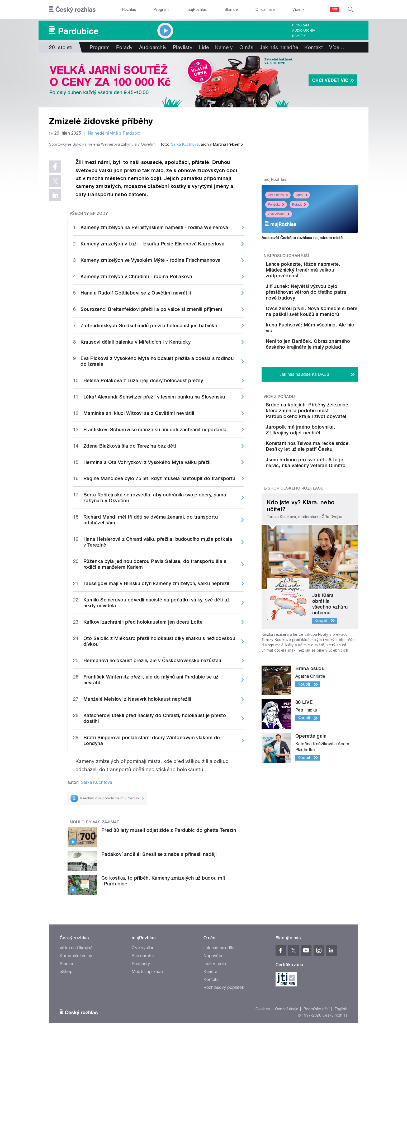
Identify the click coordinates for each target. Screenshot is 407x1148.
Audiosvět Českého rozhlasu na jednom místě (302, 238)
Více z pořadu (279, 427)
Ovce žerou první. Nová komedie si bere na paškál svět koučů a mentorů (325, 321)
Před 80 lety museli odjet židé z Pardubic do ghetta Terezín (168, 942)
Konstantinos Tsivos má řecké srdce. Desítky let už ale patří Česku (325, 498)
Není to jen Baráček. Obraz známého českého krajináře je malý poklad (326, 369)
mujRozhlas (197, 9)
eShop (66, 1083)
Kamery (299, 36)
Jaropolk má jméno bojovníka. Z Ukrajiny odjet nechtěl (326, 474)
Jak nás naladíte (279, 47)
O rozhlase (265, 9)
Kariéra (210, 1083)
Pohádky (276, 204)
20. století (60, 47)
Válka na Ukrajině (76, 1059)
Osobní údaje (287, 1121)
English (341, 1121)
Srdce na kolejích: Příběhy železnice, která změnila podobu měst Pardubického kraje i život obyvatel (325, 446)
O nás (246, 47)
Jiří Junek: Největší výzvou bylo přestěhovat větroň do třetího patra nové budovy (326, 297)
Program (161, 9)
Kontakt (313, 47)
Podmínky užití (316, 1121)
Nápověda (214, 1067)
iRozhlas (128, 9)
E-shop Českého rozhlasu (294, 553)
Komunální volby (76, 1067)
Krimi (301, 195)
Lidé (204, 47)
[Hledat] (351, 9)
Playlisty (182, 47)
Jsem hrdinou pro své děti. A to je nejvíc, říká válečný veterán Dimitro (325, 522)
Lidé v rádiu (215, 1075)
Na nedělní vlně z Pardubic (114, 133)
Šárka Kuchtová (185, 256)
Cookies (262, 1121)
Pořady (124, 47)
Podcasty (141, 1075)
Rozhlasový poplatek (224, 1099)
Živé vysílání (278, 214)
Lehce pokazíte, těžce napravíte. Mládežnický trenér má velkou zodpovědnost (321, 272)
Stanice (231, 9)
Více (336, 47)
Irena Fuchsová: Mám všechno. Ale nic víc (320, 342)
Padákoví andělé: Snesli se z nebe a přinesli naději (158, 966)
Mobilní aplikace (147, 1083)
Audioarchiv (303, 30)
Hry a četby (278, 195)
